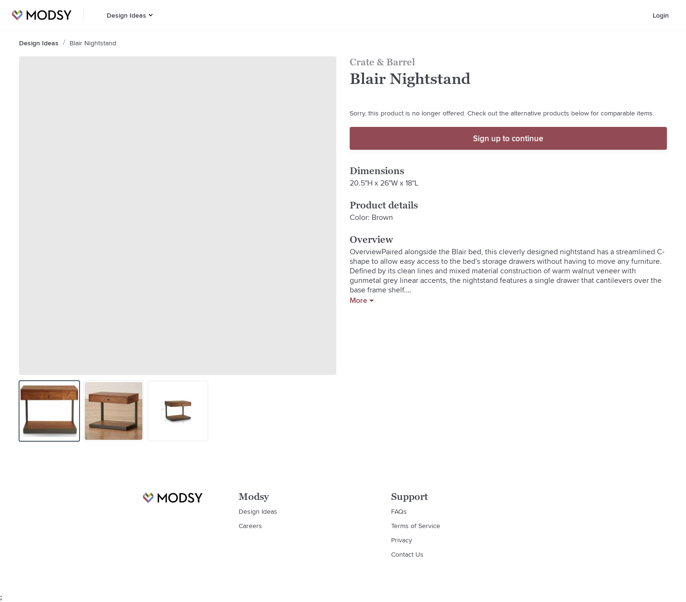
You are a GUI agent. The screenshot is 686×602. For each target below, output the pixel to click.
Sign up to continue (508, 138)
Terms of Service (415, 525)
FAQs (399, 511)
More (362, 300)
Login (661, 15)
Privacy (401, 540)
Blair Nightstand (93, 43)
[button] (150, 15)
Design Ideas (126, 15)
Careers (250, 525)
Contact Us (407, 554)
